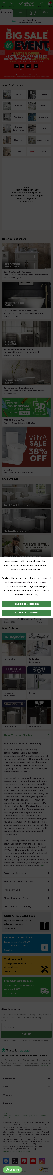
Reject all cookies (26, 604)
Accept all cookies (26, 612)
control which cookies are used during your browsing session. (28, 582)
